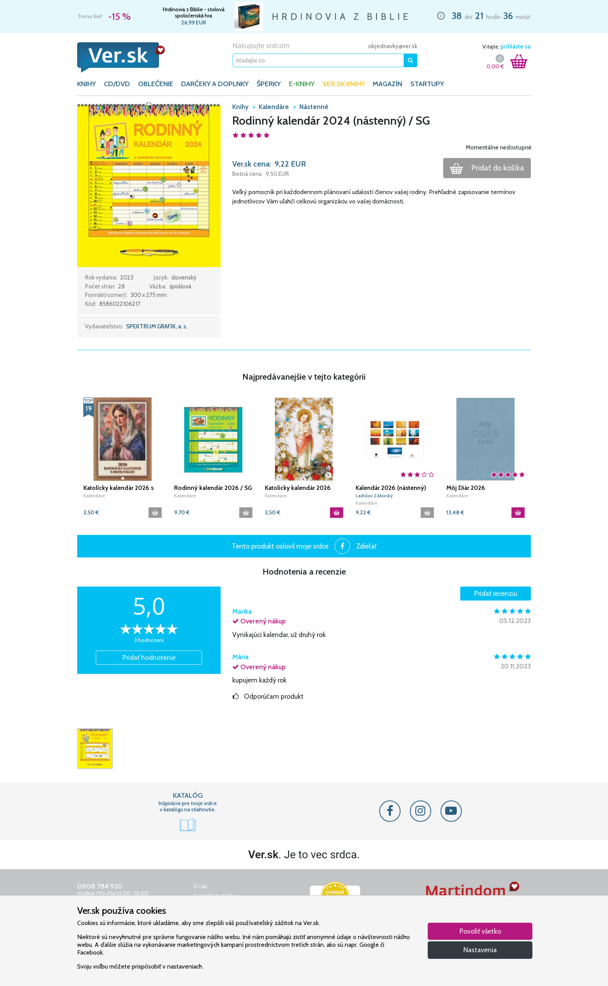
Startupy (427, 84)
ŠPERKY (269, 84)
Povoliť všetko (480, 931)
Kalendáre (94, 495)
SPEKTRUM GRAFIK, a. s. (156, 326)
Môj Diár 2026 (465, 487)
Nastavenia (480, 950)
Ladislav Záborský (374, 495)
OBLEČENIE (155, 84)
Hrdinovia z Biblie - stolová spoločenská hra (194, 12)
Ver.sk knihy (344, 84)
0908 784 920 (100, 886)
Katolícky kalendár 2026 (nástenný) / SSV (298, 488)
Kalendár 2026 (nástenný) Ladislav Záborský (391, 488)
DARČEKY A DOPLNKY (215, 84)
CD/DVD (117, 84)
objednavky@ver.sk (392, 46)
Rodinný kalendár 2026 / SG (213, 487)
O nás (200, 886)
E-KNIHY (301, 84)
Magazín (387, 84)
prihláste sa (515, 46)
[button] (149, 184)
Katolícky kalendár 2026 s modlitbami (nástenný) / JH (120, 488)
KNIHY (86, 84)
